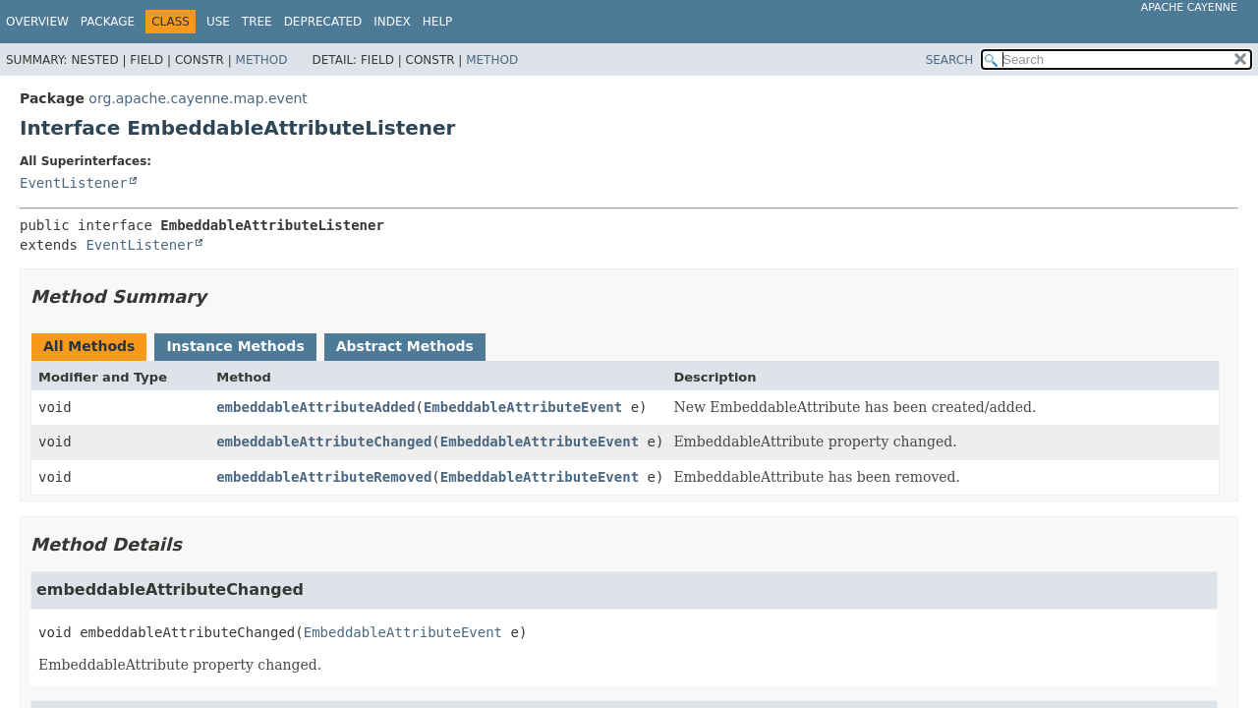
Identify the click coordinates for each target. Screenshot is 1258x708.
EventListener (74, 183)
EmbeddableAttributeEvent (523, 407)
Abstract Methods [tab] (405, 346)
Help (438, 22)
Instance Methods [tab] (235, 346)
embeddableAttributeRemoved (323, 477)
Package (108, 22)
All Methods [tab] (89, 346)
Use (218, 22)
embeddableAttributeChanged (323, 441)
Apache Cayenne (1189, 7)
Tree (257, 22)
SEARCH (950, 60)
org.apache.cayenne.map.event (198, 98)
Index (392, 22)
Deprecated (323, 22)
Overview (37, 22)
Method (262, 60)
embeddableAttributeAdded (315, 407)
